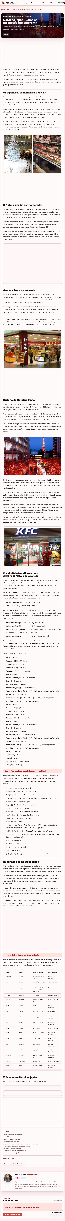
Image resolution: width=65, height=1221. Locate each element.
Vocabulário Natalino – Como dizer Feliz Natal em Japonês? (20, 1144)
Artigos (26, 3)
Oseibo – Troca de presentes (11, 1139)
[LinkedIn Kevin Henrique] (23, 1178)
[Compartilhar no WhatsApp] (17, 1163)
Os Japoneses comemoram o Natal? (13, 1134)
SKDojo (52, 3)
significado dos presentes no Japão (42, 324)
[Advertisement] (32, 56)
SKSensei (44, 3)
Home (19, 3)
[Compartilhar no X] (9, 1163)
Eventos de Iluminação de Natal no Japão (15, 1150)
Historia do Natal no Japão (11, 1141)
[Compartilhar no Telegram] (22, 1163)
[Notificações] (57, 1212)
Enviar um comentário (12, 1214)
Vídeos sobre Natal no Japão (11, 1153)
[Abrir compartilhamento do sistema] (5, 1163)
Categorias (34, 3)
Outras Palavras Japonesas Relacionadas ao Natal (17, 1146)
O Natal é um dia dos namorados (13, 1137)
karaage (47, 641)
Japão (8, 9)
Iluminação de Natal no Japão (12, 1148)
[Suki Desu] (8, 3)
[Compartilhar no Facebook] (13, 1163)
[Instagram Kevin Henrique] (17, 1178)
